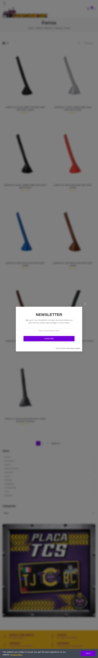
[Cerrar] (85, 304)
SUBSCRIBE (49, 339)
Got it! (88, 653)
